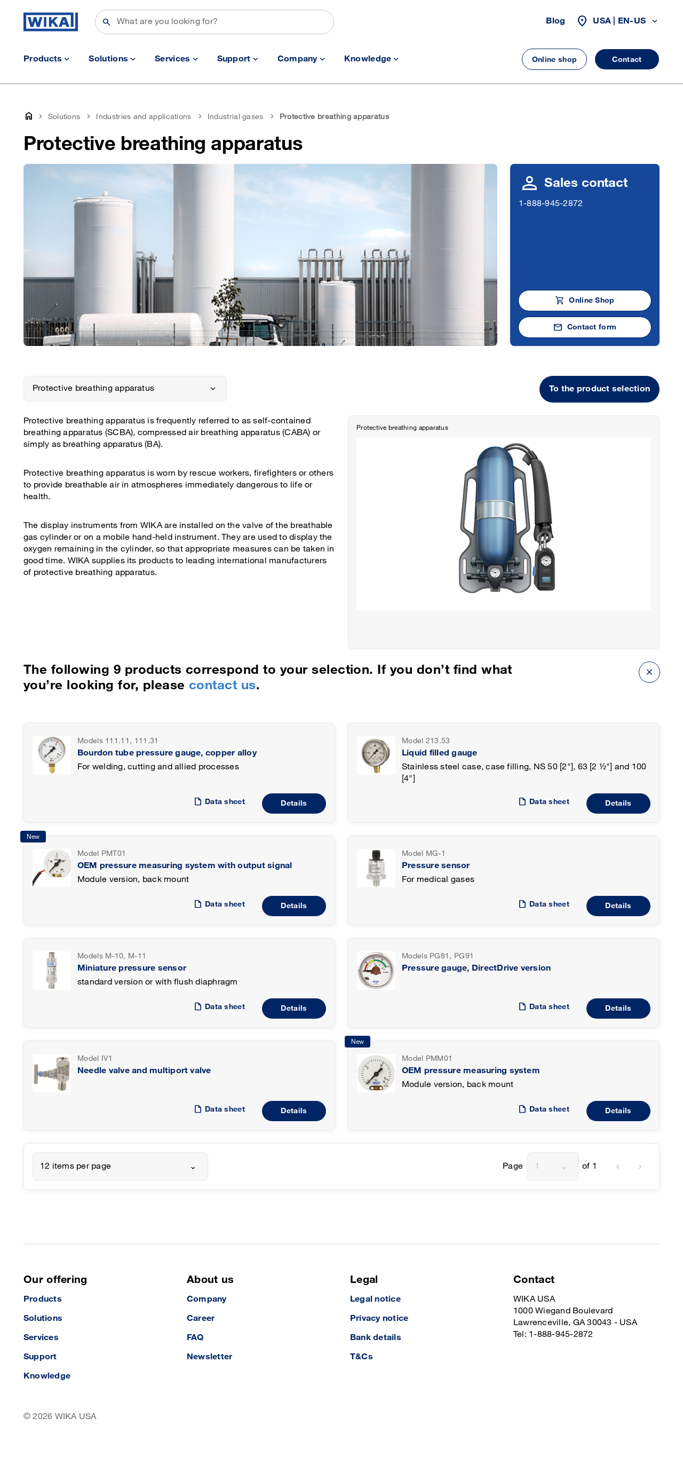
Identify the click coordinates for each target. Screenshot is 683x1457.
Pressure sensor (436, 866)
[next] (640, 1166)
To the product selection (599, 389)
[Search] (214, 22)
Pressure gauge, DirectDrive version (476, 968)
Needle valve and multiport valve (144, 1071)
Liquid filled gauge (440, 753)
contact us (222, 685)
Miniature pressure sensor (131, 968)
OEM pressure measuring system (471, 1071)
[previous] (618, 1166)
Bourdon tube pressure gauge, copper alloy (167, 753)
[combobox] (120, 1166)
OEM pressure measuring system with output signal (184, 866)
